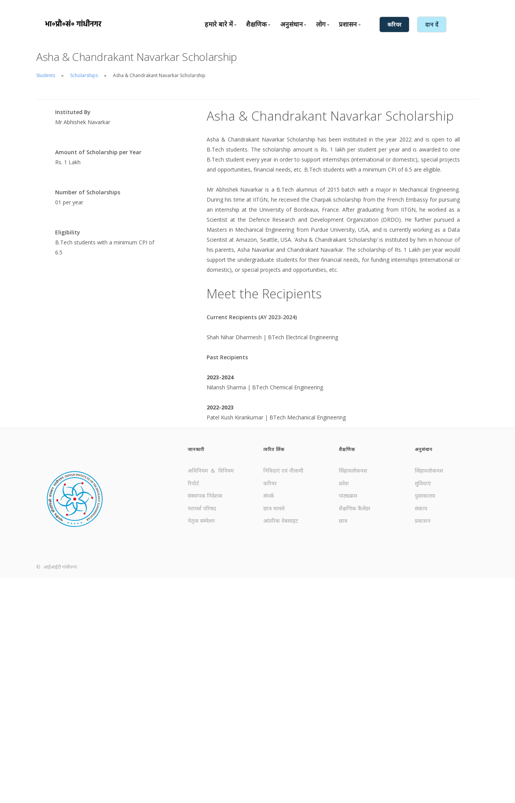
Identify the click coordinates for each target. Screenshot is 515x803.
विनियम (226, 470)
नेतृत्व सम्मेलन (201, 520)
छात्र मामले (273, 508)
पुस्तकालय (425, 495)
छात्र (343, 520)
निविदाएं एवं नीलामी (283, 470)
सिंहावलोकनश (353, 470)
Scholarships (84, 75)
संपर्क (268, 495)
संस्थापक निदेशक (205, 495)
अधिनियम (198, 470)
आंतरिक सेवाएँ (428, 6)
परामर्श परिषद (202, 508)
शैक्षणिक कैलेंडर (354, 508)
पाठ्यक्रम (348, 495)
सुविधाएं (423, 483)
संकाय (421, 508)
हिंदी (404, 6)
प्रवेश (344, 483)
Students (45, 75)
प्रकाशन (423, 520)
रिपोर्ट (193, 483)
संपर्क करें (340, 6)
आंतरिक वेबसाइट (280, 520)
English (387, 6)
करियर (270, 483)
